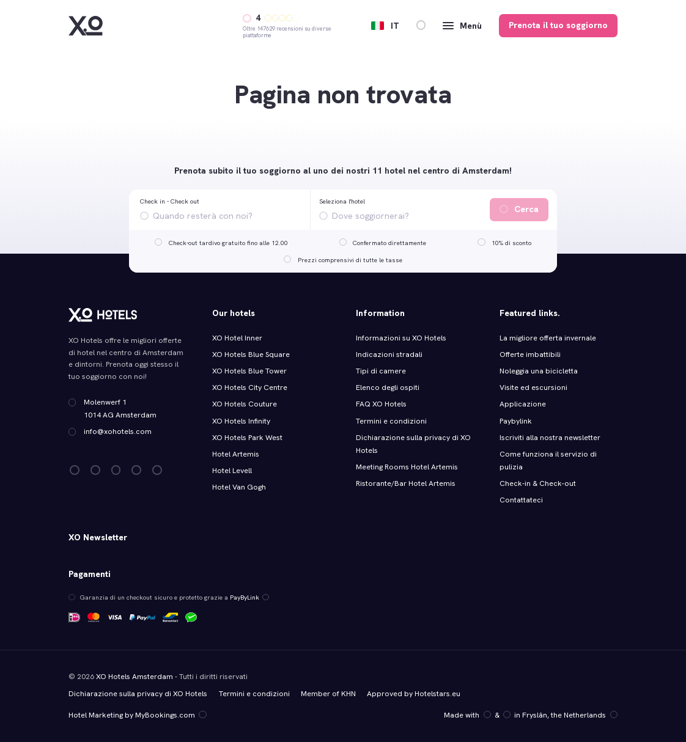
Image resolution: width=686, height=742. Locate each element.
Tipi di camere (381, 371)
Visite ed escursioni (533, 387)
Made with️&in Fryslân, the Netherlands (530, 715)
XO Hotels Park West (247, 438)
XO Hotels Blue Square (251, 354)
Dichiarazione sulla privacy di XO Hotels (137, 694)
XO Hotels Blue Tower (249, 371)
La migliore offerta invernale (548, 338)
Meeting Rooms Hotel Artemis (407, 467)
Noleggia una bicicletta (539, 371)
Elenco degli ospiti (387, 387)
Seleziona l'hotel (342, 201)
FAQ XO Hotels (381, 404)
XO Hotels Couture (244, 404)
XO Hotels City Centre (249, 387)
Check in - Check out (169, 201)
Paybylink (516, 421)
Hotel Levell (232, 471)
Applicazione (523, 404)
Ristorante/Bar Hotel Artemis (405, 483)
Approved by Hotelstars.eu (413, 694)
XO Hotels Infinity (241, 421)
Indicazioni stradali (389, 354)
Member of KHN (328, 694)
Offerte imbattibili (530, 354)
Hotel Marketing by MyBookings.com (137, 715)
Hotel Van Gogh (239, 487)
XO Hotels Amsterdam (134, 676)
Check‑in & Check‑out (538, 483)
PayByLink (249, 597)
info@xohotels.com (118, 431)
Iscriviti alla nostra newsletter (550, 438)
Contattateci (521, 500)
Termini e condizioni (391, 421)
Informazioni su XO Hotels (401, 338)
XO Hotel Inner (237, 338)
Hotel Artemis (235, 454)
